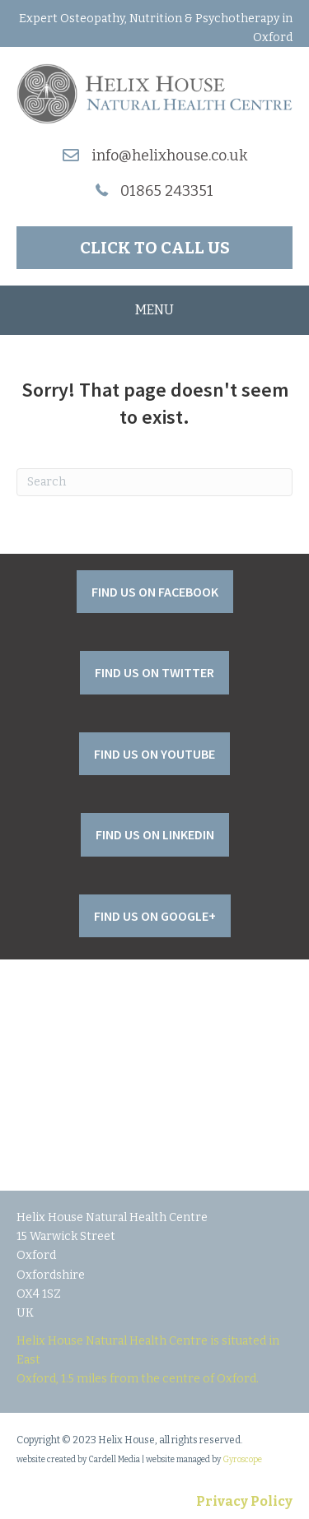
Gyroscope (242, 1460)
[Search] (154, 482)
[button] (154, 247)
